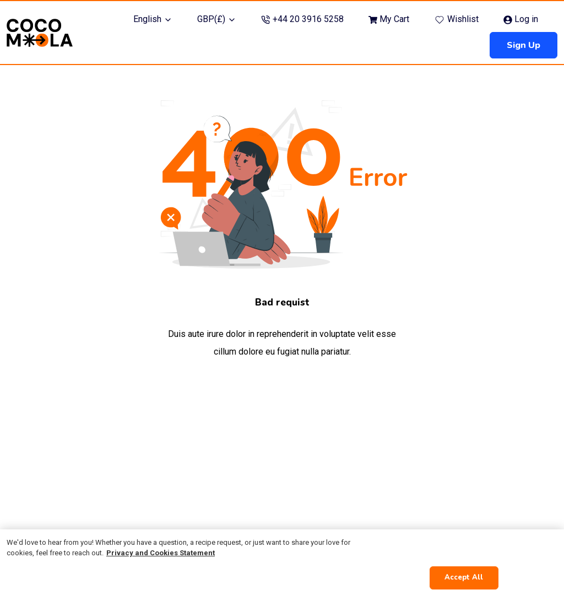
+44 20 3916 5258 (302, 19)
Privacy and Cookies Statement (160, 553)
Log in (520, 19)
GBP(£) (216, 19)
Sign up (523, 45)
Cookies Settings (467, 549)
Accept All (463, 577)
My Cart (388, 19)
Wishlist (456, 19)
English (152, 19)
